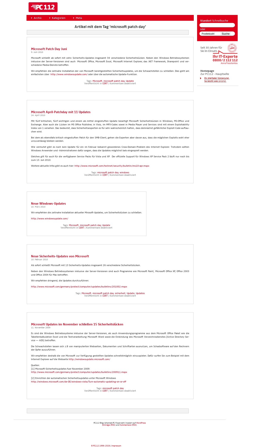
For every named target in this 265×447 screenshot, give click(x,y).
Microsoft (97, 81)
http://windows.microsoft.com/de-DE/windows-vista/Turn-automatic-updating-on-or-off (78, 382)
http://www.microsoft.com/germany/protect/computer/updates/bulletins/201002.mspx (79, 287)
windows (124, 172)
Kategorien (58, 18)
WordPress (141, 423)
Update (130, 81)
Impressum (116, 446)
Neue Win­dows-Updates (48, 203)
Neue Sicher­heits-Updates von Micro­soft (60, 256)
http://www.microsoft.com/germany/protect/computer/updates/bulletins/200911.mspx (79, 372)
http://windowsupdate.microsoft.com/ (89, 359)
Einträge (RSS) (108, 425)
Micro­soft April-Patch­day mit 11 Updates (60, 112)
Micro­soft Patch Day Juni (49, 49)
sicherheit (120, 293)
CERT (105, 83)
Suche (226, 33)
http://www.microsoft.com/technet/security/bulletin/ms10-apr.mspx (112, 166)
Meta (79, 18)
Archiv (38, 18)
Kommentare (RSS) (128, 425)
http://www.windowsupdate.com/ (69, 74)
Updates (140, 293)
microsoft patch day (114, 81)
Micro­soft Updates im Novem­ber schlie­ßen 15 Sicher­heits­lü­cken (77, 324)
